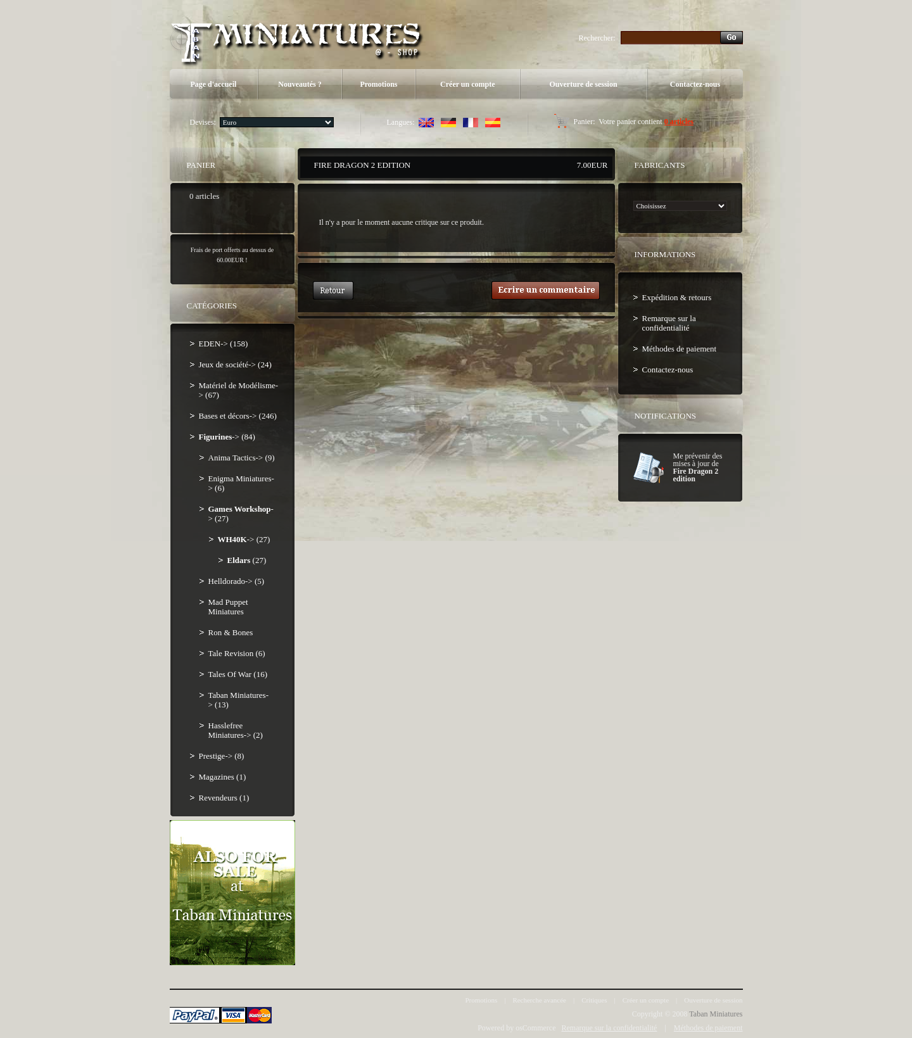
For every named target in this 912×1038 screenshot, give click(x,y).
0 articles (679, 121)
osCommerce (535, 1027)
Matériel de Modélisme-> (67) (239, 390)
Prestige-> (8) (221, 756)
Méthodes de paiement (679, 348)
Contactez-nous (695, 84)
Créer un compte (467, 84)
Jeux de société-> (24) (235, 364)
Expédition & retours (677, 297)
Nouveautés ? (299, 84)
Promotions (378, 84)
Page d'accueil (213, 84)
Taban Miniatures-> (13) (238, 699)
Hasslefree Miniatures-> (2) (235, 730)
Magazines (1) (222, 777)
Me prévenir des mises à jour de (698, 467)
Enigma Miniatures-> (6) (241, 483)
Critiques (594, 1000)
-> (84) (227, 436)
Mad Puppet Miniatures (228, 606)
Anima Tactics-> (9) (241, 457)
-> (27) (241, 513)
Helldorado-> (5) (236, 581)
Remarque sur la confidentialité (669, 322)
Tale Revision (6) (236, 653)
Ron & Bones (230, 632)
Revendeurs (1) (224, 797)
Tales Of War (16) (237, 674)
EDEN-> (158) (223, 343)
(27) (247, 560)
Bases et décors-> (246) (238, 416)
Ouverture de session (583, 84)
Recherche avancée (539, 1000)
